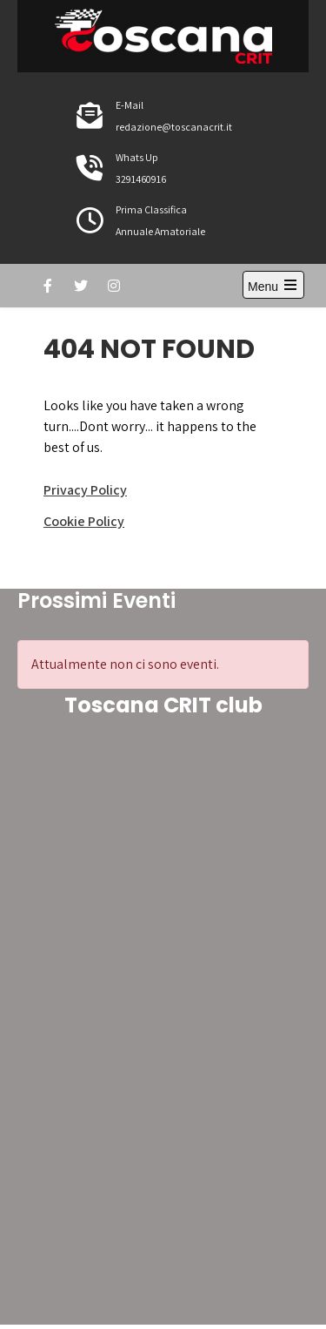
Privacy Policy (85, 490)
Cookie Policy (83, 521)
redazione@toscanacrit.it (174, 126)
